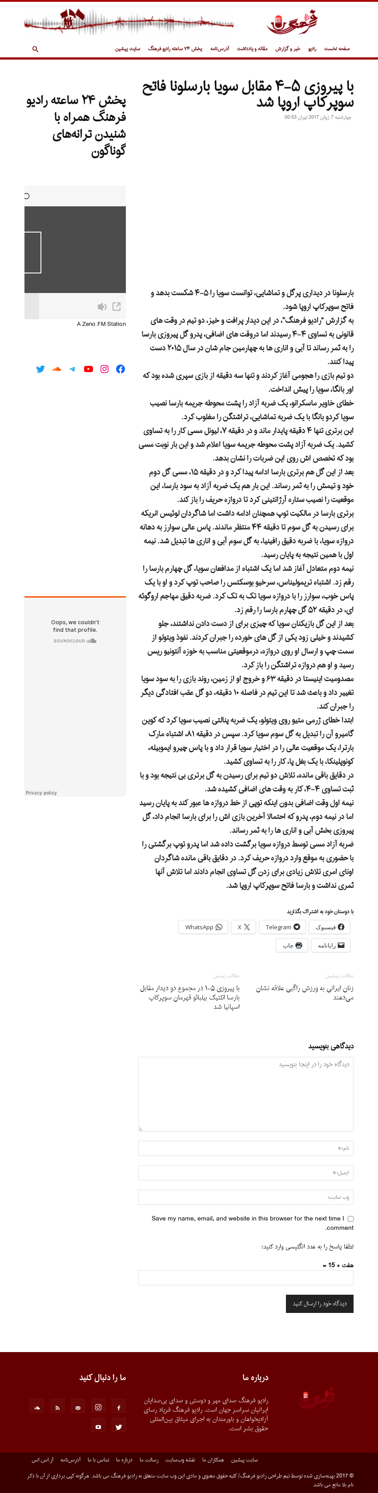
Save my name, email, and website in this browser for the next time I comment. (253, 1223)
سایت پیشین (127, 49)
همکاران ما (213, 1460)
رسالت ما (149, 1460)
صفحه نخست (337, 49)
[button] (35, 49)
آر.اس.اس (42, 1460)
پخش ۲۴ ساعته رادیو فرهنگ (175, 49)
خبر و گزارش (287, 49)
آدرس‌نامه (219, 49)
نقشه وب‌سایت (180, 1460)
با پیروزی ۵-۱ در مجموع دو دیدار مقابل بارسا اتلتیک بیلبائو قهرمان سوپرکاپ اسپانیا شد (190, 998)
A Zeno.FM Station (101, 324)
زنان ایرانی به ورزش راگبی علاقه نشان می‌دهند (305, 993)
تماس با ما (98, 1460)
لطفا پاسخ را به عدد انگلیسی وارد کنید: (307, 1247)
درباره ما (124, 1460)
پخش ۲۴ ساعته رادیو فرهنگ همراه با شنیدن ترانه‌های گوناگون (76, 126)
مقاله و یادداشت (252, 49)
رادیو (312, 49)
